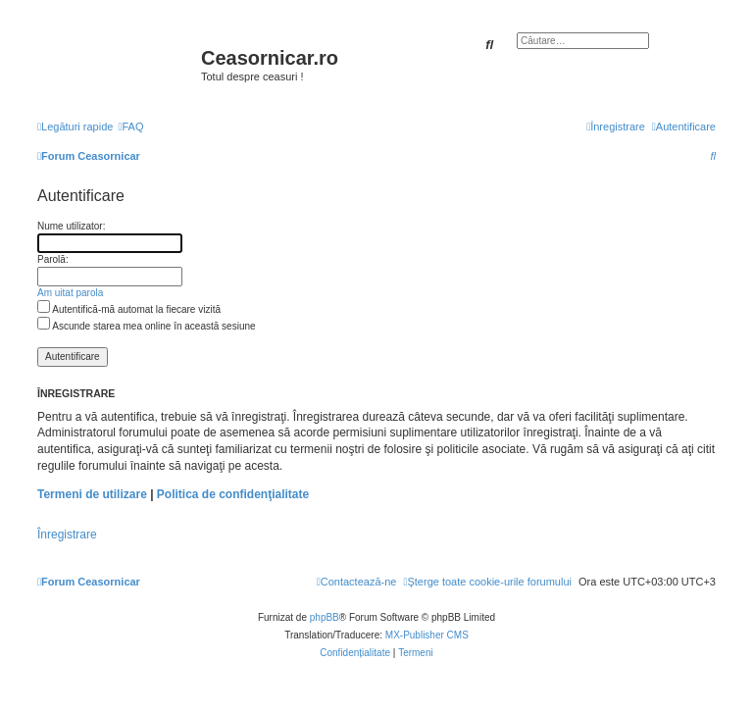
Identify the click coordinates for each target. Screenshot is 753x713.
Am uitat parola (70, 292)
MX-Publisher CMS (427, 635)
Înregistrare (67, 534)
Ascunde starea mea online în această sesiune (146, 326)
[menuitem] (130, 126)
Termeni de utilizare (92, 494)
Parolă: (53, 259)
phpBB (324, 617)
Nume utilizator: (71, 226)
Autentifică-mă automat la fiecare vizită (129, 309)
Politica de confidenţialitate (233, 494)
